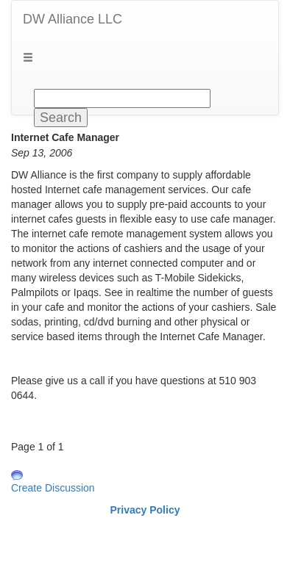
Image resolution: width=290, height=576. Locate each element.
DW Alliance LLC (72, 19)
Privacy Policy (145, 510)
